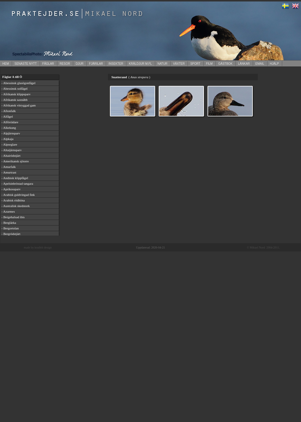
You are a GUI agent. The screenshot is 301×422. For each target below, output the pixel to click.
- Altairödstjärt (10, 155)
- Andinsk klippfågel (14, 178)
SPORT (195, 63)
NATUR (163, 63)
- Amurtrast (8, 172)
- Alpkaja (7, 139)
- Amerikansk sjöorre (15, 161)
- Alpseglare (9, 144)
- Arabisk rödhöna (13, 200)
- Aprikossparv (11, 189)
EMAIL (259, 63)
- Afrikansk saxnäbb (14, 99)
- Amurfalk (8, 167)
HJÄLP (274, 63)
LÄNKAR (244, 63)
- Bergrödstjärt (10, 234)
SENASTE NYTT (25, 63)
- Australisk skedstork (15, 206)
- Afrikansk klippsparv (16, 94)
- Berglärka (8, 222)
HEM (5, 63)
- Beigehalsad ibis (13, 217)
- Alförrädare (9, 122)
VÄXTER (179, 63)
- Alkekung (8, 127)
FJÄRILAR (96, 63)
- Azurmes (8, 211)
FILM (209, 63)
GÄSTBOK (225, 63)
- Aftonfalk (8, 111)
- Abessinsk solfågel (14, 88)
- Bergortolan (10, 228)
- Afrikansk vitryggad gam (18, 105)
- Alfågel (7, 116)
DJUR (79, 63)
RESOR (65, 63)
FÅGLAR (48, 63)
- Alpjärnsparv (10, 133)
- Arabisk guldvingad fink (18, 194)
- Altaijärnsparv (11, 150)
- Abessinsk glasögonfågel (18, 83)
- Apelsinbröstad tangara (17, 183)
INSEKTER (115, 63)
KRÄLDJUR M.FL (140, 63)
